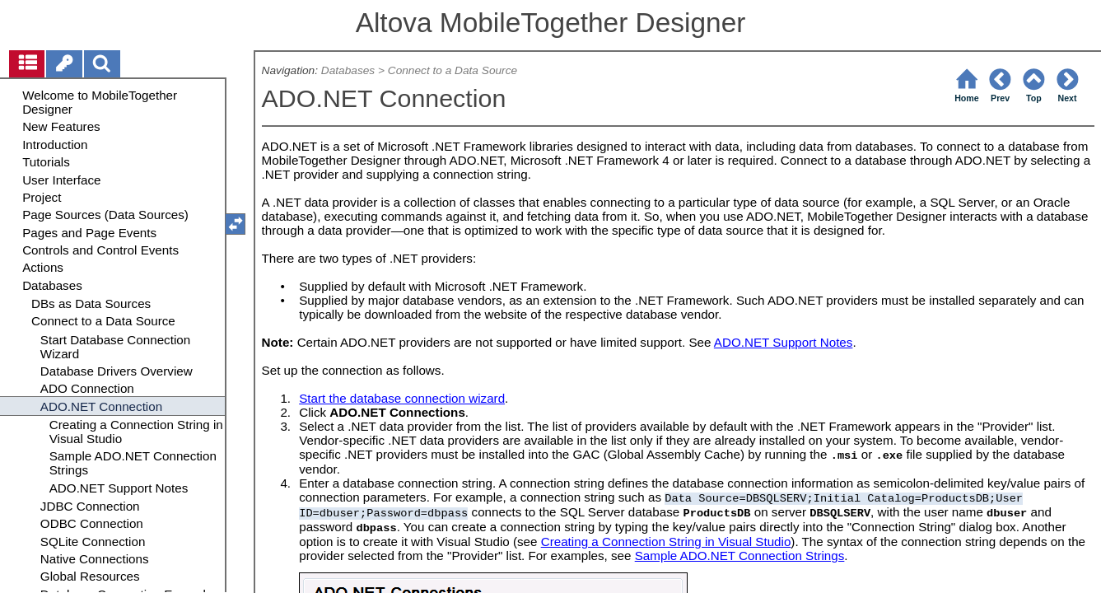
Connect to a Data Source (452, 70)
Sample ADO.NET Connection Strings (740, 556)
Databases (348, 70)
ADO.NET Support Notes (783, 342)
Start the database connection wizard (402, 398)
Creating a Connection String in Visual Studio (666, 542)
